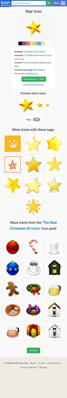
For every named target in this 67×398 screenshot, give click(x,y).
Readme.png (32, 73)
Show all (33, 350)
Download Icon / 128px (33, 79)
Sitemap (43, 367)
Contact (42, 363)
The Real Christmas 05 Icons (37, 55)
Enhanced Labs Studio (34, 51)
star (36, 119)
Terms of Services (28, 367)
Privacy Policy (54, 363)
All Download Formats (33, 84)
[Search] (49, 3)
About (33, 363)
